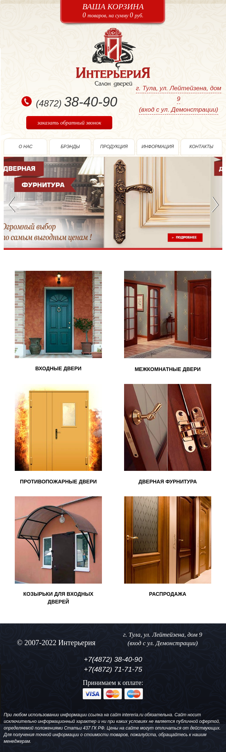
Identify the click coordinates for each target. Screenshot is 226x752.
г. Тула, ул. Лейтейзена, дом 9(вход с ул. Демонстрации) (178, 99)
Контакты (201, 146)
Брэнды (70, 146)
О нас (25, 146)
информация (157, 146)
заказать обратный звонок (69, 123)
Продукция (113, 146)
